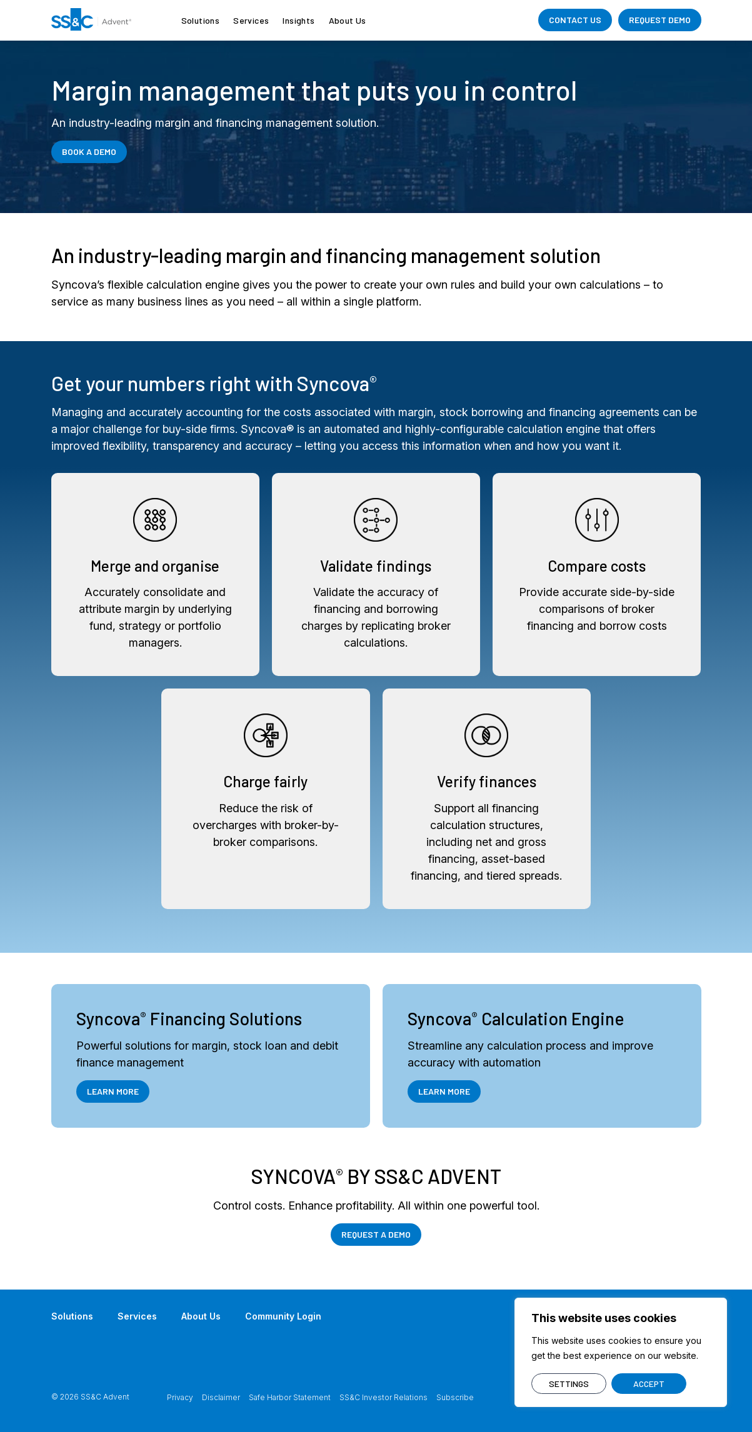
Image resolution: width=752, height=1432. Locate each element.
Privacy (180, 1397)
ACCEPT (648, 1383)
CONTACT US (575, 19)
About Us (347, 20)
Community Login (283, 1316)
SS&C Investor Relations (383, 1397)
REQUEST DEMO (660, 19)
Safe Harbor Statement (290, 1397)
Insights (298, 20)
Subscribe (455, 1397)
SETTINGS (569, 1383)
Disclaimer (221, 1397)
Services (251, 20)
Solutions (200, 20)
